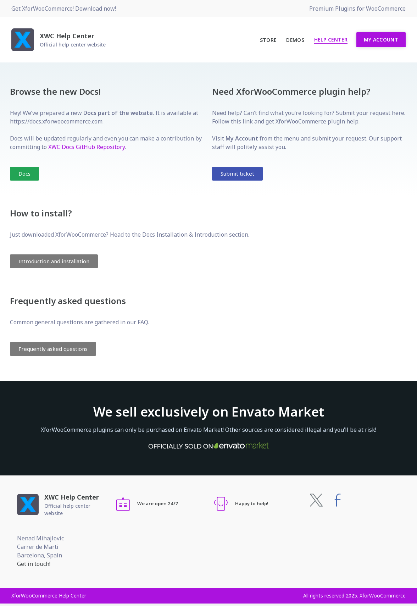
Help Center (331, 39)
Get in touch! (33, 564)
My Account (381, 39)
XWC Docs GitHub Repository (86, 147)
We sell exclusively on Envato (208, 411)
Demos (295, 40)
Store (268, 40)
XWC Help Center (67, 36)
